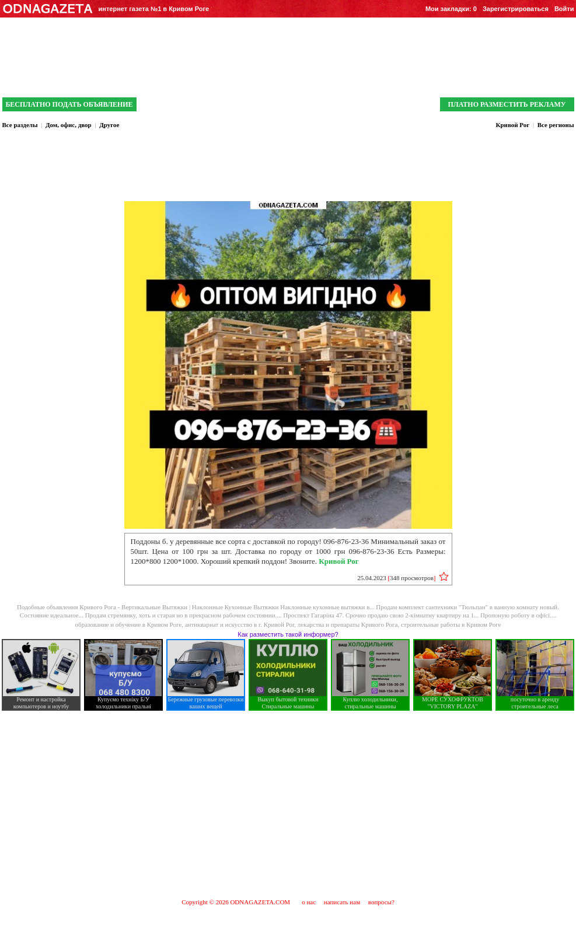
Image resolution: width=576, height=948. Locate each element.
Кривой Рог (512, 124)
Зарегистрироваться (516, 8)
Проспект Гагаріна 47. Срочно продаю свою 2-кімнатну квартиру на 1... (381, 615)
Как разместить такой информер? (288, 634)
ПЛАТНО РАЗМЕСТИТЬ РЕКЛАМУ (506, 104)
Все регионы (555, 124)
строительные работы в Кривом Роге (451, 624)
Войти (564, 8)
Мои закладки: (451, 8)
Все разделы (20, 124)
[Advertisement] (288, 804)
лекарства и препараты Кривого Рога (348, 624)
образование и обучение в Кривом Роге (128, 624)
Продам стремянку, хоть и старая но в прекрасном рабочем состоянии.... (184, 615)
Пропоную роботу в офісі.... (518, 615)
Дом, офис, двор (69, 124)
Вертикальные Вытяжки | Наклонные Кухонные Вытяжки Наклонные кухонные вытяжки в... (248, 606)
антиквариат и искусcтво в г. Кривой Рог (240, 624)
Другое (109, 124)
